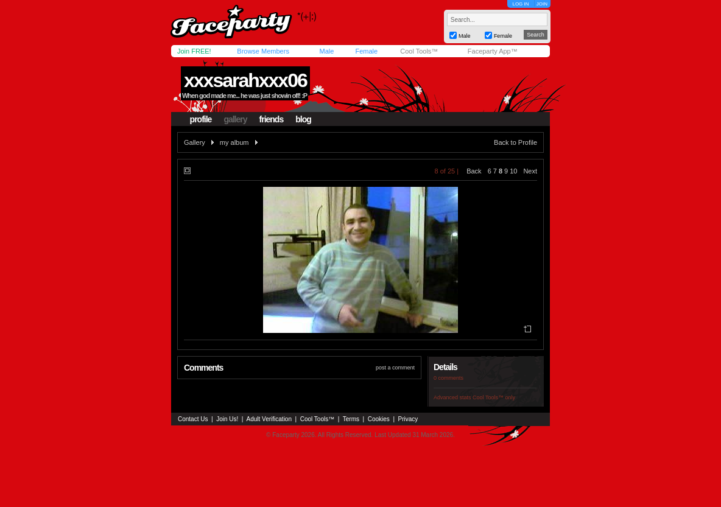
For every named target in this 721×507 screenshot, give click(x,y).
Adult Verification (269, 419)
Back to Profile (515, 142)
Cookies (379, 419)
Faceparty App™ (493, 51)
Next (530, 171)
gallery (235, 119)
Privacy (408, 419)
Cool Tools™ (419, 51)
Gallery (194, 142)
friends (271, 119)
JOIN (541, 4)
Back (473, 171)
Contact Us (193, 419)
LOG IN (520, 4)
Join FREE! (194, 51)
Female (366, 51)
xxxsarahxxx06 (245, 80)
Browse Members (263, 51)
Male (326, 51)
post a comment (395, 368)
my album (234, 142)
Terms (351, 419)
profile (201, 119)
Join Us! (227, 419)
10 (513, 171)
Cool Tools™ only (494, 397)
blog (303, 119)
